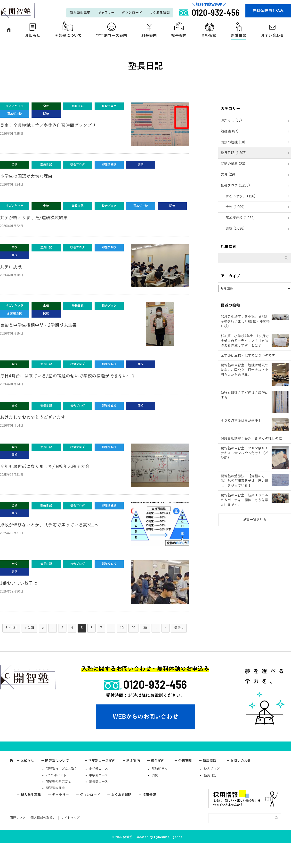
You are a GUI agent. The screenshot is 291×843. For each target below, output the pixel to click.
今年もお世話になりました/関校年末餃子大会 (44, 466)
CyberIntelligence (168, 837)
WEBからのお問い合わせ (145, 717)
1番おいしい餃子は (18, 583)
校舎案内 (179, 35)
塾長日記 (210, 775)
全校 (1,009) (235, 207)
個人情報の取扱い (43, 818)
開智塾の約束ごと (58, 781)
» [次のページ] (165, 628)
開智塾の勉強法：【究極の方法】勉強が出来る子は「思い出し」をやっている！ (244, 480)
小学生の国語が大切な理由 (26, 176)
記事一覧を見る (255, 520)
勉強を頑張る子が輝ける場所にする (244, 395)
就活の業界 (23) (233, 164)
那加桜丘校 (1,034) (240, 218)
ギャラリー (105, 13)
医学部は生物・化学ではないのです (248, 355)
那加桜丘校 (159, 769)
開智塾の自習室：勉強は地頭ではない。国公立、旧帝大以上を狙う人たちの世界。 (244, 369)
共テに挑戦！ (13, 267)
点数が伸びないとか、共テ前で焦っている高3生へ (49, 525)
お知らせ (32, 35)
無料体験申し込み (268, 11)
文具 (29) (228, 174)
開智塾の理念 (55, 788)
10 (122, 628)
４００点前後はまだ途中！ (241, 420)
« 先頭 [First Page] (29, 628)
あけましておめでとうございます (32, 417)
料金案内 (149, 35)
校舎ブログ (211, 769)
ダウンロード (132, 13)
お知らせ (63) (231, 120)
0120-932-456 (155, 684)
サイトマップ (70, 818)
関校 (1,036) (235, 228)
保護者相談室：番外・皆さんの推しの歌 (251, 438)
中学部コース (98, 775)
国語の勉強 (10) (233, 142)
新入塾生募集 (80, 13)
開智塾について (68, 35)
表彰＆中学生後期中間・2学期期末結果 (38, 325)
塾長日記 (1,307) (234, 153)
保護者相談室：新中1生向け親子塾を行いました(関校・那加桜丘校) (245, 321)
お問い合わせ (240, 761)
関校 (155, 775)
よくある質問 (159, 13)
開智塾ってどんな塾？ (61, 769)
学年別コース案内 (111, 35)
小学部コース (98, 769)
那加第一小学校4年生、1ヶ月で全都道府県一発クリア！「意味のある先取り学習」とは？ (245, 340)
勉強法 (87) (230, 131)
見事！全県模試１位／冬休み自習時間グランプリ (48, 125)
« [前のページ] (43, 628)
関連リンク (17, 818)
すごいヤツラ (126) (241, 196)
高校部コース (98, 781)
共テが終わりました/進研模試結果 (34, 217)
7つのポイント (56, 775)
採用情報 (149, 795)
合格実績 (209, 35)
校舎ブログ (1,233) (235, 185)
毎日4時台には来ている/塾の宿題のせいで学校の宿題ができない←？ (68, 376)
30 (145, 628)
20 (133, 628)
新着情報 (238, 35)
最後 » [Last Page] (179, 628)
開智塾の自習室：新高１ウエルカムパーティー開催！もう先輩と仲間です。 (244, 500)
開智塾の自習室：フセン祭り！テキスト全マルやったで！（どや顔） (244, 453)
